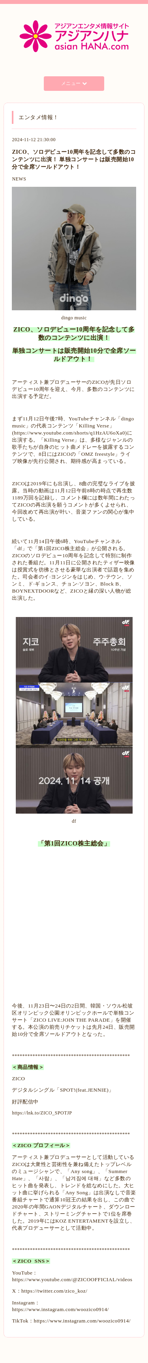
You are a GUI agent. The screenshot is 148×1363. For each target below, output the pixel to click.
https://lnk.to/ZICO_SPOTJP (42, 1113)
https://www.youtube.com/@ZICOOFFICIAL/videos (72, 1279)
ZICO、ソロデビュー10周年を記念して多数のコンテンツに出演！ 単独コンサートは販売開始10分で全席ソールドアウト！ (74, 159)
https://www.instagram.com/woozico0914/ (60, 1309)
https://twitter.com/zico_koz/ (54, 1291)
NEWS (19, 179)
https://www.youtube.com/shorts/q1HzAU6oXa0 (69, 433)
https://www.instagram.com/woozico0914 (81, 1321)
